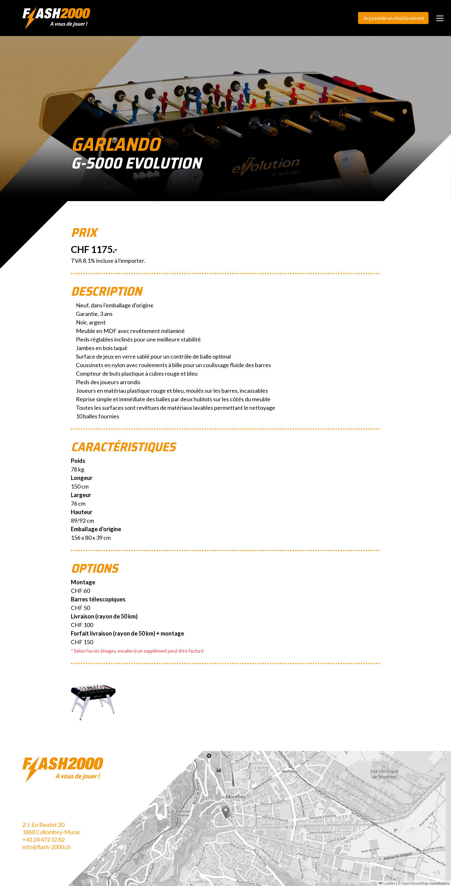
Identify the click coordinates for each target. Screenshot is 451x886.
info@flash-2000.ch (46, 846)
